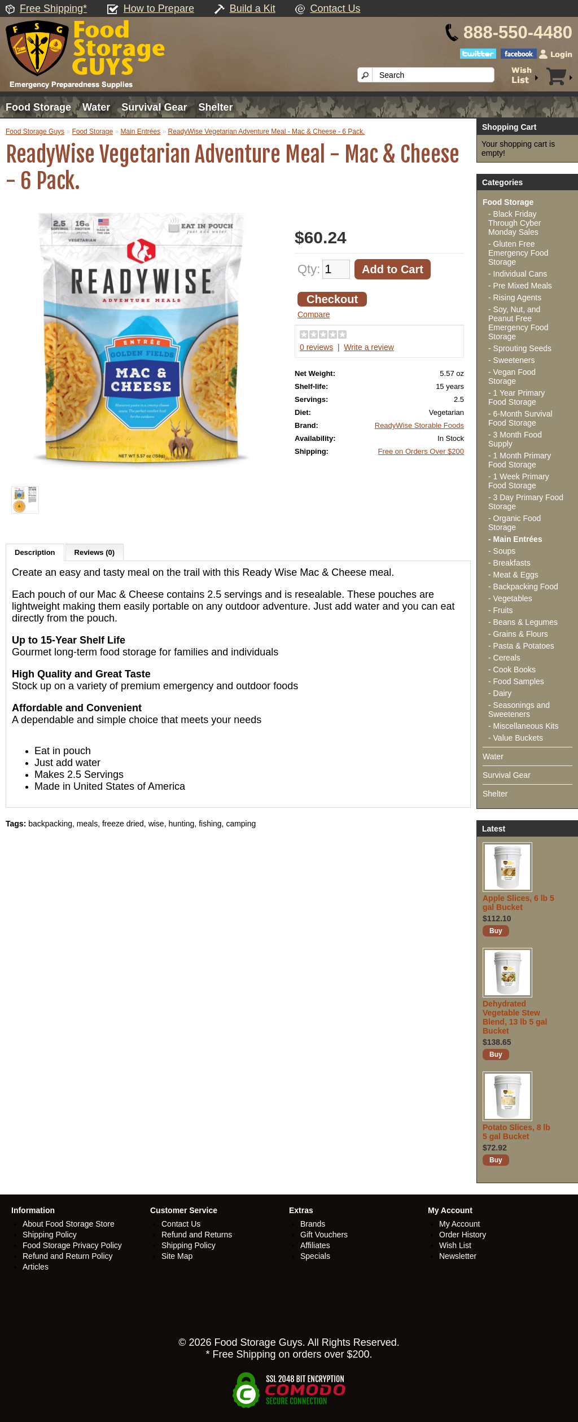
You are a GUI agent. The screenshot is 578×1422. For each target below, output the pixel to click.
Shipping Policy (50, 1234)
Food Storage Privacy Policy (72, 1245)
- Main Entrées (515, 539)
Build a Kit (252, 8)
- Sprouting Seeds (519, 348)
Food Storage (38, 107)
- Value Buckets (515, 737)
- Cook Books (512, 669)
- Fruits (500, 610)
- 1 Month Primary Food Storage (519, 460)
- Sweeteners (511, 360)
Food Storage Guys (35, 131)
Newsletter (457, 1256)
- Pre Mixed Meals (520, 285)
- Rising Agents (514, 297)
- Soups (501, 550)
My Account (459, 1223)
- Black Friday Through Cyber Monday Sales (514, 223)
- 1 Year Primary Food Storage (516, 397)
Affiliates (315, 1245)
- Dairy (499, 693)
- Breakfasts (509, 562)
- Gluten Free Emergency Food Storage (518, 252)
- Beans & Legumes (523, 622)
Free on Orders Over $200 (421, 451)
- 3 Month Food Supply (515, 439)
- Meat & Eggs (513, 574)
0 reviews (316, 347)
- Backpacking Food (523, 586)
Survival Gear (154, 107)
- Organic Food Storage (514, 523)
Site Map (176, 1256)
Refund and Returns (196, 1234)
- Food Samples (516, 681)
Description (35, 552)
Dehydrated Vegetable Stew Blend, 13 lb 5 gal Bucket (515, 1017)
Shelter (215, 107)
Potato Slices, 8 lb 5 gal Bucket (516, 1132)
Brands (312, 1223)
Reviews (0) (95, 552)
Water (96, 107)
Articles (36, 1266)
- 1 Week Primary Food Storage (518, 481)
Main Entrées (140, 131)
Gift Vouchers (324, 1234)
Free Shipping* (53, 8)
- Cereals (504, 657)
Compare (313, 314)
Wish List (455, 1245)
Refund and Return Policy (68, 1256)
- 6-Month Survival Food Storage (520, 418)
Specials (315, 1256)
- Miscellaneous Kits (523, 725)
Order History (462, 1234)
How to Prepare (159, 8)
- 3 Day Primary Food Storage (525, 502)
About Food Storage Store (69, 1223)
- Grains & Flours (518, 633)
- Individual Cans (517, 273)
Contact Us (335, 8)
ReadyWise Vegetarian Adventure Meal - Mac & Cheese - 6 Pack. (266, 131)
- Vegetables (510, 598)
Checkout (332, 299)
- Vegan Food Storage (512, 376)
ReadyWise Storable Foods (419, 425)
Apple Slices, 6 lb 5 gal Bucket (518, 903)
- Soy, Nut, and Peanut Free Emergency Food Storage (518, 323)
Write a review (368, 347)
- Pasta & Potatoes (521, 645)
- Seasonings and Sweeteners (519, 710)
